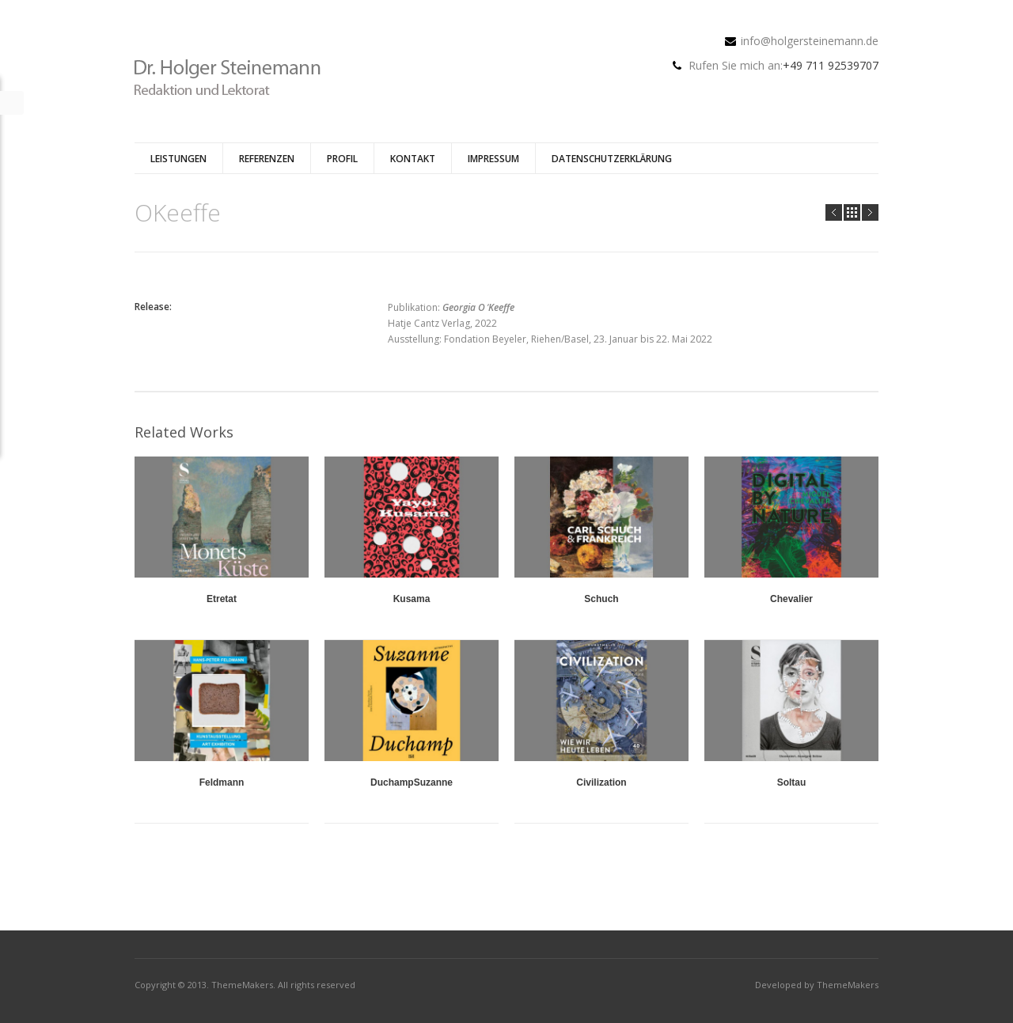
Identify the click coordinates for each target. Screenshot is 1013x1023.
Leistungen (178, 158)
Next (870, 212)
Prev (833, 212)
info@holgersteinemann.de (809, 40)
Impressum (493, 158)
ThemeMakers (242, 985)
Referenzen (266, 158)
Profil (342, 158)
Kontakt (412, 158)
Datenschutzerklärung (612, 158)
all (852, 212)
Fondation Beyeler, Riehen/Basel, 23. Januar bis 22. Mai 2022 (578, 339)
